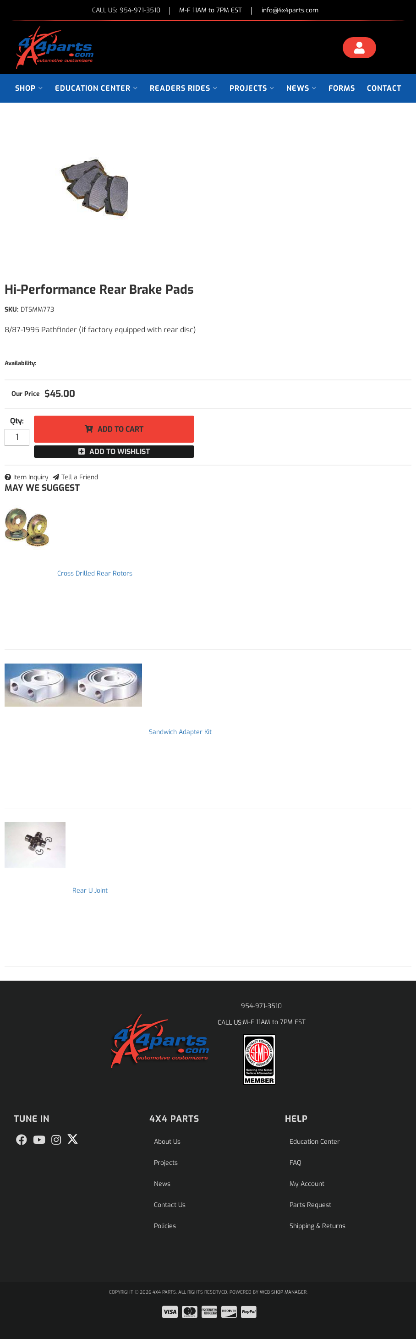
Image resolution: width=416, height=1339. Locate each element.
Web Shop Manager (283, 1292)
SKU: (11, 309)
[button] (29, 88)
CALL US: (126, 11)
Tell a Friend (79, 477)
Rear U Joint (90, 890)
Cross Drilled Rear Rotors (94, 573)
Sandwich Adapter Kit (180, 732)
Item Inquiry (31, 477)
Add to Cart (120, 429)
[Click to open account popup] (359, 49)
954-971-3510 (261, 1006)
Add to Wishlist (119, 451)
